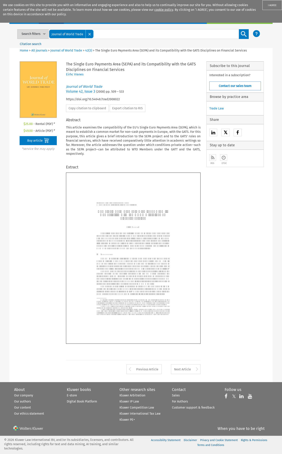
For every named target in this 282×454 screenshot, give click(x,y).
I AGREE (272, 5)
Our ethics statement (29, 413)
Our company (23, 395)
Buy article (38, 140)
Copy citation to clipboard (87, 108)
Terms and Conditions (210, 445)
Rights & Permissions (254, 440)
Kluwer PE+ (127, 419)
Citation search (30, 44)
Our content (22, 407)
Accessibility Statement (166, 440)
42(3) (88, 50)
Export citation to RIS (127, 108)
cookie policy (163, 10)
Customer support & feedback (193, 407)
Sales (176, 395)
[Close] (90, 34)
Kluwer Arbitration (132, 395)
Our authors (22, 401)
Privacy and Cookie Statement (219, 440)
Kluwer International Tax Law (139, 413)
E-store (72, 395)
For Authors (180, 401)
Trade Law (216, 108)
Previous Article (147, 369)
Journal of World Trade (66, 50)
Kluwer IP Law (129, 401)
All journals (39, 50)
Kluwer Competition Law (136, 407)
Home (24, 50)
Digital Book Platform (82, 401)
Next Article (182, 369)
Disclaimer (190, 440)
